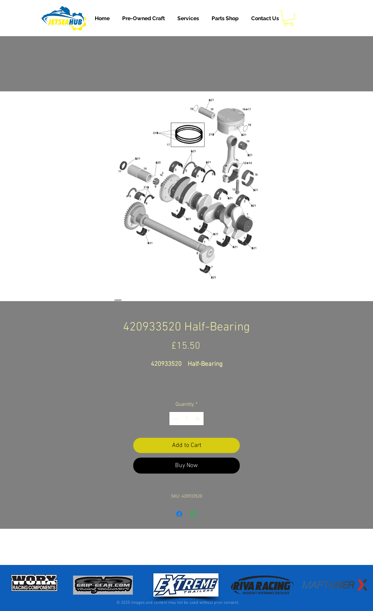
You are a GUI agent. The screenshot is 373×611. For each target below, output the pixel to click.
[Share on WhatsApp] (193, 513)
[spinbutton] (186, 418)
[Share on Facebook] (179, 513)
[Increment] (198, 418)
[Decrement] (175, 418)
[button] (188, 18)
